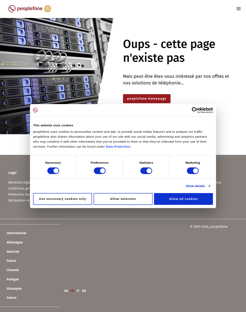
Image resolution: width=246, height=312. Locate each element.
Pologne (9, 279)
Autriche (9, 251)
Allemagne (11, 242)
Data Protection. (118, 146)
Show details (195, 186)
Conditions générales (24, 188)
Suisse (8, 297)
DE (66, 291)
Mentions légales (20, 182)
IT (78, 291)
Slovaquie (11, 288)
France (8, 261)
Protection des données (26, 194)
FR (72, 291)
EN (84, 291)
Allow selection (123, 198)
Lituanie (9, 270)
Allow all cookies (183, 198)
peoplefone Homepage (146, 99)
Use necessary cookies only (62, 198)
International (13, 233)
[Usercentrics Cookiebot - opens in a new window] (195, 110)
